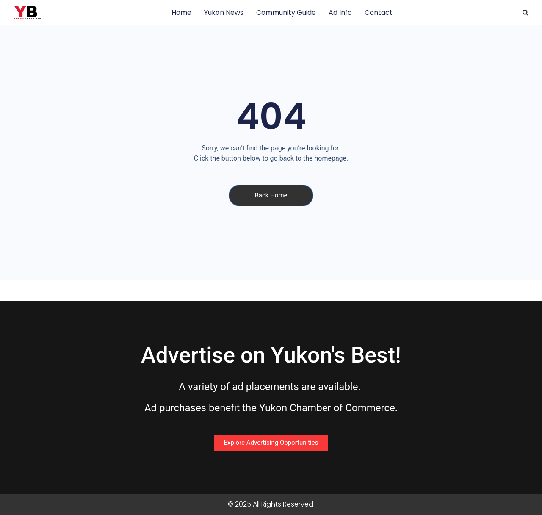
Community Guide (286, 12)
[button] (525, 12)
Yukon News (223, 12)
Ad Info (340, 12)
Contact (379, 12)
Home (181, 12)
